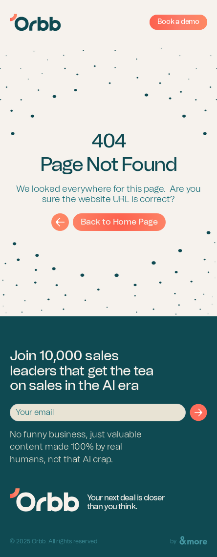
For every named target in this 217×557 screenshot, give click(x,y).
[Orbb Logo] (35, 22)
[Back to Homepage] (44, 500)
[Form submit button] (198, 412)
